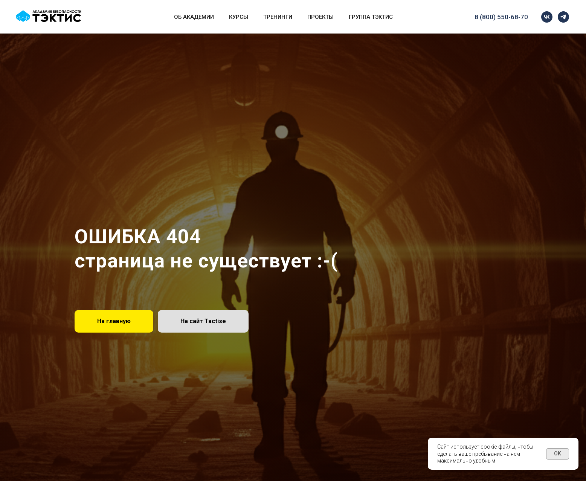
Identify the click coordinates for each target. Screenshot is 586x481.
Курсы (238, 17)
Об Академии (194, 17)
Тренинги (277, 17)
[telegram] (563, 17)
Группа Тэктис (371, 17)
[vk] (546, 17)
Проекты (320, 17)
